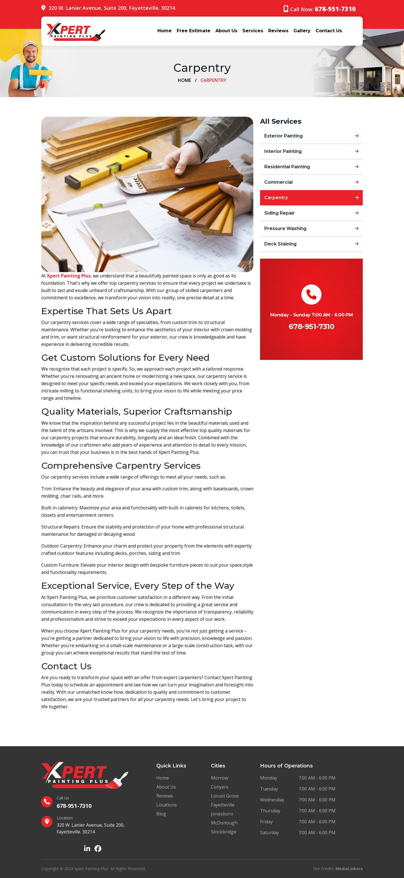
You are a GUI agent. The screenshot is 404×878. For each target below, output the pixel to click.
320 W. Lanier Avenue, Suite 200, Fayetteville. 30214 (112, 7)
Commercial (311, 182)
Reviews (278, 30)
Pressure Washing (311, 228)
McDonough (224, 823)
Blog (161, 814)
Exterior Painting (311, 136)
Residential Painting (311, 166)
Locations (166, 805)
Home (164, 30)
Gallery (302, 30)
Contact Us (329, 30)
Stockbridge (223, 832)
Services (252, 30)
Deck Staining (311, 244)
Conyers (219, 787)
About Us (226, 30)
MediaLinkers (349, 868)
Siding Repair (311, 213)
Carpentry (311, 197)
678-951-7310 (311, 326)
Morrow (219, 778)
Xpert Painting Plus (69, 276)
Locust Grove (225, 796)
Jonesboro (222, 814)
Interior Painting (311, 151)
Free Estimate (193, 30)
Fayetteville (223, 805)
